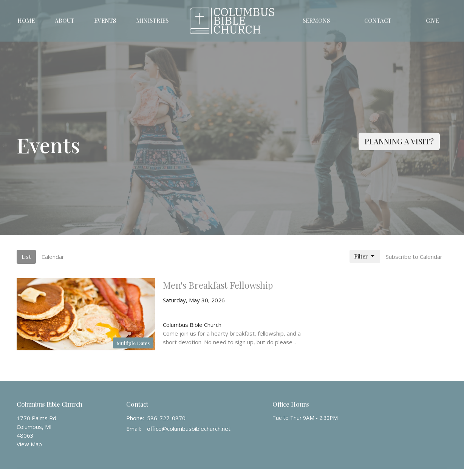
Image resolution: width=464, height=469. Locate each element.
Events (105, 20)
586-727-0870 (166, 418)
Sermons (316, 20)
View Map (29, 444)
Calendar (53, 256)
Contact (377, 20)
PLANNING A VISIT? (399, 141)
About (64, 20)
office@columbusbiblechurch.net (188, 428)
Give (432, 20)
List (26, 256)
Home (26, 20)
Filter (365, 256)
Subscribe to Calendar (414, 256)
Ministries (152, 20)
